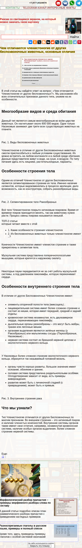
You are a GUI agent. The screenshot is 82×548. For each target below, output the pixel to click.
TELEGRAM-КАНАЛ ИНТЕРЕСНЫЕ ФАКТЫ (49, 8)
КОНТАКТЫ (13, 8)
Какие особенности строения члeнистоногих (37, 230)
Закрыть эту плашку (39, 546)
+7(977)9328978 (38, 2)
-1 (3, 456)
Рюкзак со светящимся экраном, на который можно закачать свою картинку (28, 20)
